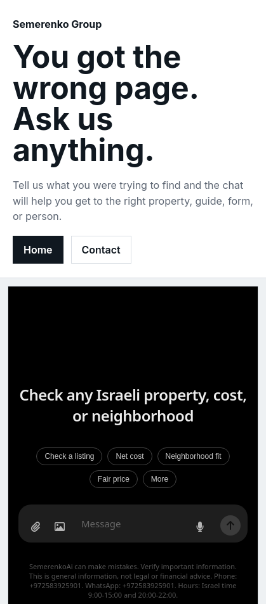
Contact (101, 249)
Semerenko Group (57, 24)
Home (38, 249)
